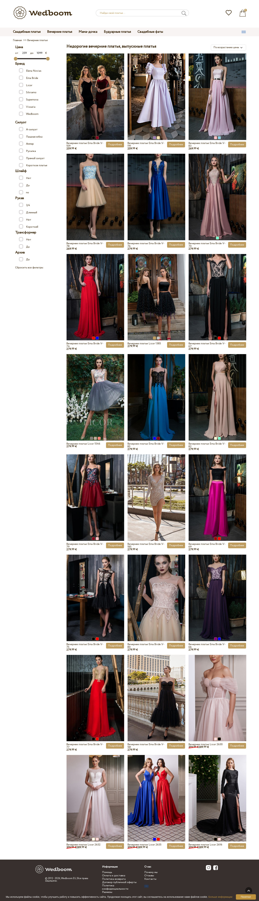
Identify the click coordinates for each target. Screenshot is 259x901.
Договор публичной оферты (119, 882)
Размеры (107, 892)
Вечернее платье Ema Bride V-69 (206, 545)
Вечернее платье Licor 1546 (83, 444)
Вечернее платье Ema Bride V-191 (145, 144)
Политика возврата (114, 879)
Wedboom (28, 114)
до (37, 53)
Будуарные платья (117, 31)
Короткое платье (33, 165)
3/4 (24, 205)
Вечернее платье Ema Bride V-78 (84, 244)
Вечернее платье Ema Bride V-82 (206, 445)
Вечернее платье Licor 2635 (144, 845)
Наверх (248, 890)
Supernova (28, 99)
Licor (25, 85)
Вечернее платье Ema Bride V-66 (206, 645)
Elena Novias (30, 71)
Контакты (150, 879)
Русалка (27, 151)
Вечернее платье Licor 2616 (205, 845)
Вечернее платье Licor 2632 (83, 845)
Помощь (107, 872)
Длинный (28, 212)
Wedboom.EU (68, 878)
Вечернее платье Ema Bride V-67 (206, 345)
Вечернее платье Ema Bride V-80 (145, 645)
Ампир (26, 144)
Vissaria (27, 107)
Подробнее (115, 145)
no (24, 192)
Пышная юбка (30, 136)
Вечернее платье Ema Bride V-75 (84, 645)
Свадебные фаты (150, 31)
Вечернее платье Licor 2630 (205, 744)
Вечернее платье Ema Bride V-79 (84, 545)
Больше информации (220, 896)
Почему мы (151, 872)
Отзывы (149, 876)
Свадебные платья (27, 31)
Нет (25, 178)
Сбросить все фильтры (29, 268)
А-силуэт (28, 129)
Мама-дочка (88, 31)
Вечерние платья (59, 31)
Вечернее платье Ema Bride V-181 (145, 745)
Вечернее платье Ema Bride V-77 (84, 745)
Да (24, 185)
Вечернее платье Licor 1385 (144, 343)
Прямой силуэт (32, 158)
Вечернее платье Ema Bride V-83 (206, 144)
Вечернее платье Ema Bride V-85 (145, 445)
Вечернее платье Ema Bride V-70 (206, 244)
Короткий (28, 227)
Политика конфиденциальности (115, 887)
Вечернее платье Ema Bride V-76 (145, 244)
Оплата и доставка (113, 876)
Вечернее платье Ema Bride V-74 (84, 345)
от (22, 53)
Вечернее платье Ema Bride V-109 (84, 144)
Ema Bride (28, 78)
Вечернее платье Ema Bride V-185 (145, 545)
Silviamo (27, 92)
